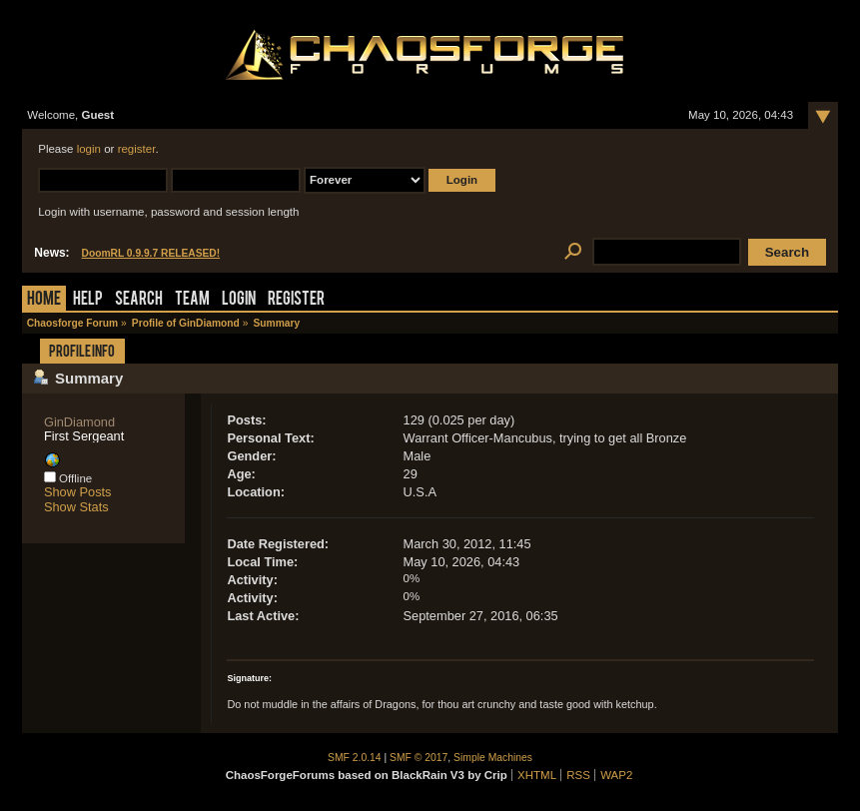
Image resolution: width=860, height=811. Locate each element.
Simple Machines (492, 757)
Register (296, 300)
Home (44, 300)
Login (239, 300)
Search (139, 300)
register (137, 149)
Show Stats (76, 506)
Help (88, 300)
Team (192, 300)
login (89, 149)
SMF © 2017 (418, 757)
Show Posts (78, 491)
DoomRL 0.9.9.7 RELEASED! (151, 253)
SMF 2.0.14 (355, 757)
